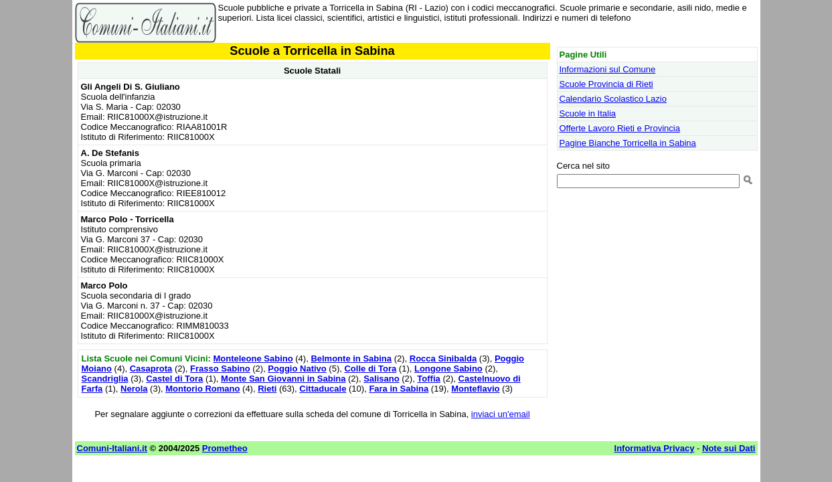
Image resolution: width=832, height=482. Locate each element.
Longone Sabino (448, 369)
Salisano (381, 379)
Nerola (133, 389)
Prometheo (225, 448)
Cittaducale (322, 389)
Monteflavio (475, 389)
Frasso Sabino (220, 369)
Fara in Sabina (398, 389)
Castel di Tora (174, 379)
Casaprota (151, 369)
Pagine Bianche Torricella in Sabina (628, 143)
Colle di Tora (370, 369)
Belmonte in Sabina (351, 358)
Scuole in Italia (588, 113)
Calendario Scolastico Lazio (613, 99)
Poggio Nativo (297, 369)
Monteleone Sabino (253, 358)
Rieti (267, 389)
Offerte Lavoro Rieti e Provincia (620, 128)
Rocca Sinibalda (443, 358)
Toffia (428, 379)
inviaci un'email (500, 414)
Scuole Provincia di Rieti (606, 84)
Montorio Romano (202, 389)
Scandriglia (105, 379)
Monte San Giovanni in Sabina (283, 379)
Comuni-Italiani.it (112, 448)
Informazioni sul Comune (608, 69)
